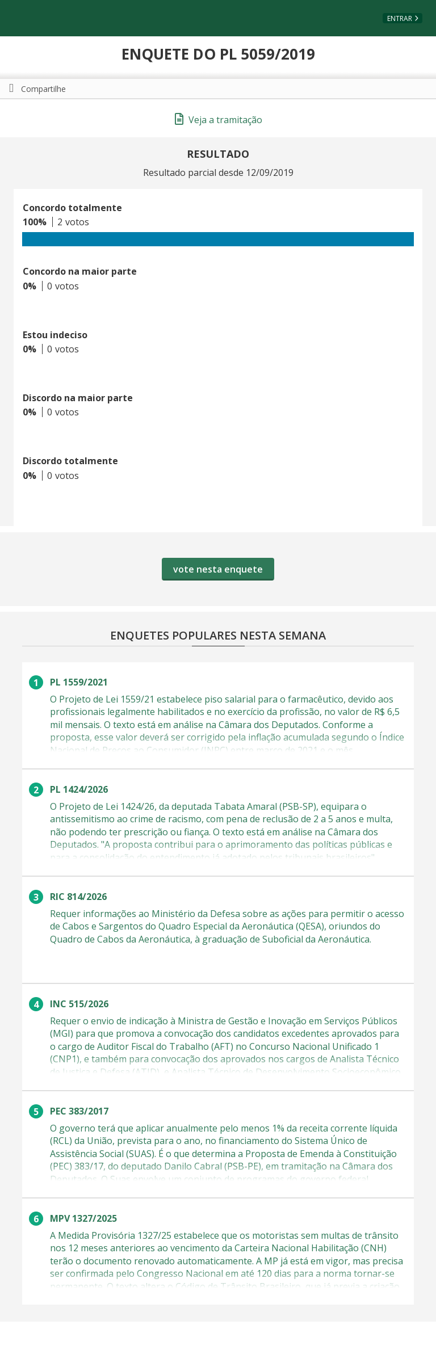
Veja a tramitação (218, 119)
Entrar (399, 18)
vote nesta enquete (218, 569)
